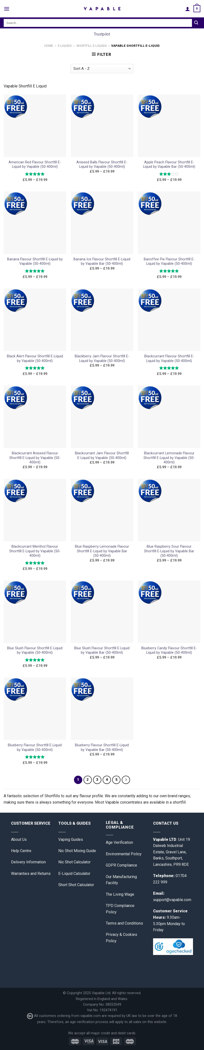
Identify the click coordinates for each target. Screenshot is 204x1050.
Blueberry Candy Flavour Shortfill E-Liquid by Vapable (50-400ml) (169, 650)
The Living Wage (120, 894)
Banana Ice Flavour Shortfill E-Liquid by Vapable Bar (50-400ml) (101, 261)
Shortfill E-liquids (91, 46)
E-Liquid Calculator (74, 873)
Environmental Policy (124, 854)
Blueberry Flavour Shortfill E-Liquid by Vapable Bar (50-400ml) (102, 747)
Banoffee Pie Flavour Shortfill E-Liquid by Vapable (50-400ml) (169, 261)
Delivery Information (28, 862)
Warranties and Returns (31, 873)
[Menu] (7, 9)
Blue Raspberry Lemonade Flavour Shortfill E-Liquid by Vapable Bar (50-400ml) (102, 551)
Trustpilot (102, 34)
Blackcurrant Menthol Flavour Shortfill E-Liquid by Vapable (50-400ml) (34, 551)
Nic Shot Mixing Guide (77, 850)
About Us (19, 839)
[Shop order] (102, 68)
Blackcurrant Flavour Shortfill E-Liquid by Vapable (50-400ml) (169, 358)
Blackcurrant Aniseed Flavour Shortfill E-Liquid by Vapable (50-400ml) (34, 457)
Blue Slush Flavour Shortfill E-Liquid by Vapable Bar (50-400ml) (102, 650)
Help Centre (21, 850)
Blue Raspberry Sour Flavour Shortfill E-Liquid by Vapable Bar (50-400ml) (169, 551)
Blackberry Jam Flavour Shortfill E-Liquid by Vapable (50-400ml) (102, 358)
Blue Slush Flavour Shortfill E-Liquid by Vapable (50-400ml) (34, 650)
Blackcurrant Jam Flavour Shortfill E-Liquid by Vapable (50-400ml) (102, 455)
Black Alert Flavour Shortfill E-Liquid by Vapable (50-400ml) (35, 358)
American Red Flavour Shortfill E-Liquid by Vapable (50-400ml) (35, 164)
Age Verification (119, 842)
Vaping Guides (70, 839)
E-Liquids (65, 46)
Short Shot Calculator (76, 884)
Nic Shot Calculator (74, 862)
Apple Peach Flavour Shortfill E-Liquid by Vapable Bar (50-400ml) (169, 164)
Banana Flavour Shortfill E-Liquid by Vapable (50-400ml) (35, 261)
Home (48, 46)
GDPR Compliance (121, 865)
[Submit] (196, 23)
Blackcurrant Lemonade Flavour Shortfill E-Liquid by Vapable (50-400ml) (169, 457)
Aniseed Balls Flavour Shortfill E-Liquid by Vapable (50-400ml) (101, 164)
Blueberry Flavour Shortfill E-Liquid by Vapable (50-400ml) (35, 747)
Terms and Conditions (124, 923)
